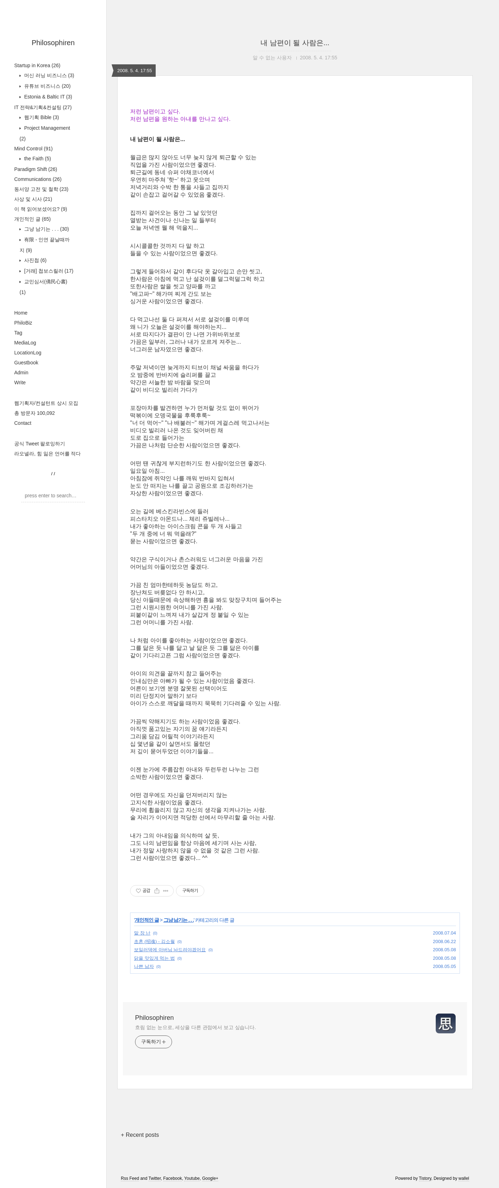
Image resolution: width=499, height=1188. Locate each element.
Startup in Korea (37, 65)
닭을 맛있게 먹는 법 (154, 958)
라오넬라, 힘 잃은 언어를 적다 (47, 453)
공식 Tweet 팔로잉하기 (39, 443)
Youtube (192, 1178)
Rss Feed (130, 1178)
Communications (37, 179)
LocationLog (27, 352)
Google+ (210, 1178)
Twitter (155, 1178)
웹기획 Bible (41, 117)
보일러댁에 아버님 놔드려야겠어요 (170, 949)
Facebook (172, 1178)
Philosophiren (53, 43)
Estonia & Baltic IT (47, 97)
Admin (21, 372)
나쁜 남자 (144, 966)
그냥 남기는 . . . (46, 229)
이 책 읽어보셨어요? (40, 209)
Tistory (425, 1178)
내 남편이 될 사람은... (295, 43)
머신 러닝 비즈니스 (48, 75)
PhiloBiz (23, 323)
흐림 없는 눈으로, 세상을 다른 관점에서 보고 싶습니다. (195, 1027)
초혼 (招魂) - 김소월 (154, 941)
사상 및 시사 (33, 199)
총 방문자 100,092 (34, 413)
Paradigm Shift (35, 169)
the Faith (37, 158)
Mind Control (33, 148)
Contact (22, 423)
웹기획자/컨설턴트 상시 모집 (46, 403)
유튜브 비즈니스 (47, 86)
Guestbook (26, 362)
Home (20, 313)
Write (20, 382)
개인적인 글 (32, 219)
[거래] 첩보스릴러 (48, 271)
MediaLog (25, 343)
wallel (463, 1178)
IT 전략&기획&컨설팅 (43, 107)
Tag (18, 333)
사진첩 (35, 260)
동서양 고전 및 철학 (41, 189)
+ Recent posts (140, 1135)
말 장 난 (142, 933)
